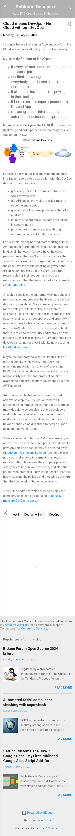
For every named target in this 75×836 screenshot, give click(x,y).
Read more (63, 687)
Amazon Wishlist (16, 625)
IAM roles (18, 285)
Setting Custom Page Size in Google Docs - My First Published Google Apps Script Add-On (30, 756)
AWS (16, 514)
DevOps (54, 514)
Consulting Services (34, 628)
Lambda (40, 453)
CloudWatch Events (16, 453)
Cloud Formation (19, 347)
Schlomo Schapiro (35, 7)
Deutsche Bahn (34, 514)
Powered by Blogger (37, 812)
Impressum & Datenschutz (47, 828)
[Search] (69, 8)
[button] (69, 25)
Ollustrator (46, 820)
